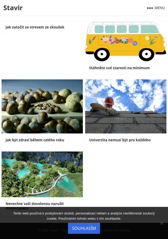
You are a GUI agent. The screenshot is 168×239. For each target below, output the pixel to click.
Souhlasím (84, 228)
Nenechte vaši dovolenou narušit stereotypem (34, 206)
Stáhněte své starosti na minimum (119, 68)
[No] (161, 223)
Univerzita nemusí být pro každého (120, 140)
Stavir (13, 7)
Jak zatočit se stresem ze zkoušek (34, 27)
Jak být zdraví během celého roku (34, 140)
